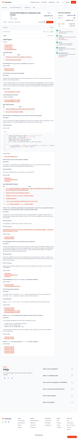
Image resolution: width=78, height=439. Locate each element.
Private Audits (21, 420)
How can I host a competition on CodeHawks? (58, 382)
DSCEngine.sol (7, 178)
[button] (62, 18)
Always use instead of (19, 57)
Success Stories (71, 425)
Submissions (27, 7)
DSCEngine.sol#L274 (9, 70)
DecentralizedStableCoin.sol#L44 (12, 286)
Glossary (69, 427)
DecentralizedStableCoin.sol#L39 (12, 91)
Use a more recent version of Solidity (14, 111)
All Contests (4, 7)
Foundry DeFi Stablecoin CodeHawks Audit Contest (16, 7)
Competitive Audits (34, 2)
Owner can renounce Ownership (13, 59)
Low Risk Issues (8, 46)
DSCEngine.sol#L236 (9, 307)
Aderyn (19, 427)
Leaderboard (51, 2)
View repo (42, 22)
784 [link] (34, 7)
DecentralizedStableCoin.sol (11, 156)
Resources (69, 418)
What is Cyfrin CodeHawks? (58, 369)
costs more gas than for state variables (19, 204)
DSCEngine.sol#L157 (9, 68)
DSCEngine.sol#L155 (9, 346)
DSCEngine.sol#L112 (9, 284)
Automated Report (8, 45)
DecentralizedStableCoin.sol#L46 (12, 100)
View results (50, 22)
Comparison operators (11, 198)
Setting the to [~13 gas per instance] (19, 195)
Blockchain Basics (34, 420)
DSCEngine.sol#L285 (9, 351)
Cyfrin (19, 418)
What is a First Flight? (58, 402)
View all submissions (63, 39)
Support (69, 429)
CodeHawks (48, 418)
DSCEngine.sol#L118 (9, 237)
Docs (58, 2)
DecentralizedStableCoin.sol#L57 (12, 101)
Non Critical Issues (8, 48)
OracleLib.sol (7, 181)
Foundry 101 (33, 425)
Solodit (58, 418)
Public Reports (21, 422)
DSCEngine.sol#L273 (9, 349)
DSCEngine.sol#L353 (9, 238)
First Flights (44, 2)
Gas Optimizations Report (10, 49)
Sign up (67, 2)
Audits (58, 425)
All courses (33, 427)
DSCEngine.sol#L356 (9, 352)
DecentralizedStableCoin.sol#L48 (12, 310)
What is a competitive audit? (58, 375)
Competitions (48, 420)
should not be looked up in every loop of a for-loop (21, 201)
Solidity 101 (33, 422)
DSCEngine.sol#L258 (9, 309)
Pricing (19, 425)
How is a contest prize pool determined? (58, 389)
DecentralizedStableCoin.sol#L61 (12, 312)
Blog (68, 420)
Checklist (59, 427)
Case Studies (70, 422)
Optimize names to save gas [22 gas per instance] (17, 192)
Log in (73, 2)
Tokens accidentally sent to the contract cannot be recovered (20, 109)
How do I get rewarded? (58, 395)
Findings (59, 422)
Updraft (32, 418)
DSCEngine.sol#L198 (9, 348)
